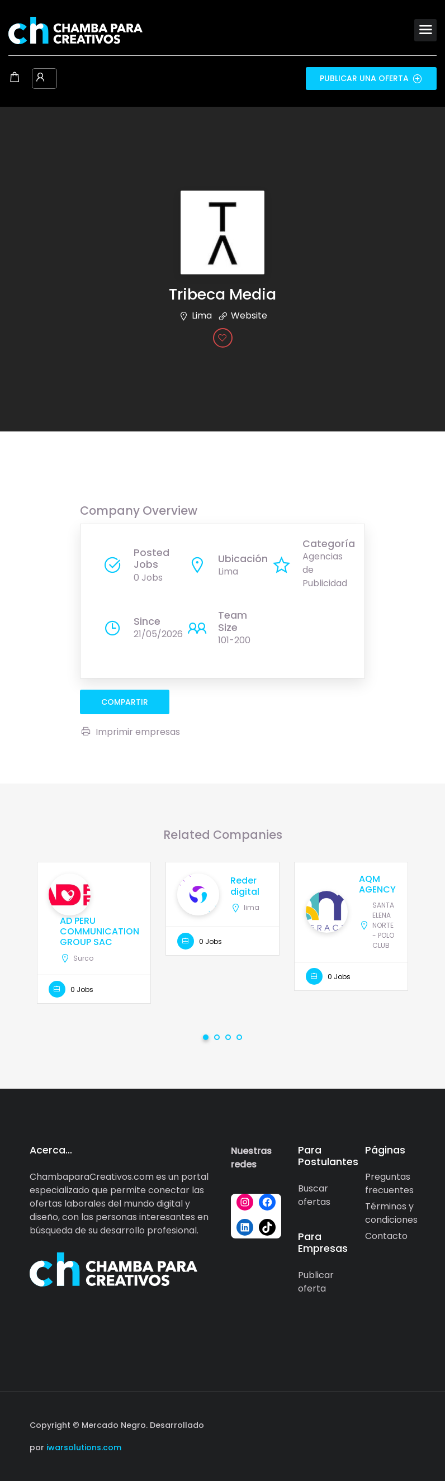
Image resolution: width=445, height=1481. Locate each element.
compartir (124, 702)
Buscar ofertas (314, 1195)
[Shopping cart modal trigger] (14, 78)
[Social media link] (405, 1423)
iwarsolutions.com (82, 1447)
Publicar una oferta (371, 78)
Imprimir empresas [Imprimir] (130, 731)
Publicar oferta (316, 1282)
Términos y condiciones (391, 1213)
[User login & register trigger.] (40, 78)
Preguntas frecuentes (389, 1183)
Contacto (386, 1236)
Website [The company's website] (249, 315)
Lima (202, 315)
